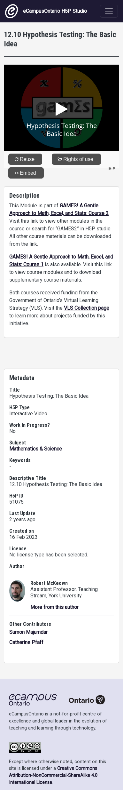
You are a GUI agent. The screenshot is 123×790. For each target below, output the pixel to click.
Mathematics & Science (35, 449)
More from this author (54, 607)
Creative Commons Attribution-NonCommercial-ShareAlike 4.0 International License (53, 775)
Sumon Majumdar (28, 632)
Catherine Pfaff (26, 642)
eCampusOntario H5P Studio (46, 11)
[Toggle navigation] (109, 11)
